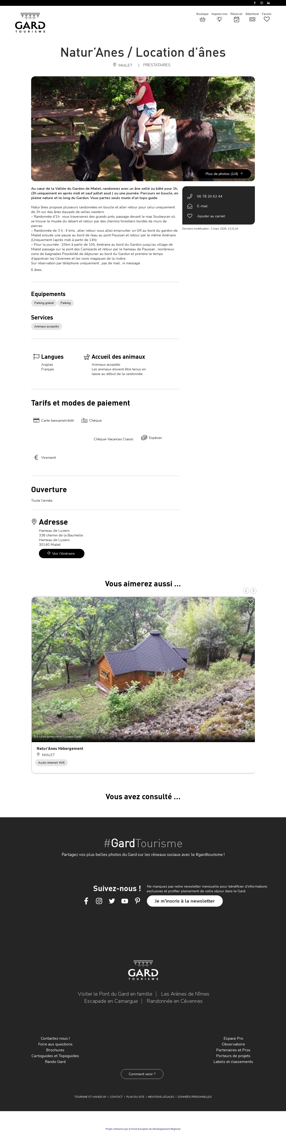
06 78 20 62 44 (209, 196)
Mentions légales (161, 1097)
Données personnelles (195, 1097)
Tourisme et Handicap (90, 1097)
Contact (116, 1097)
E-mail (202, 206)
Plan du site (135, 1097)
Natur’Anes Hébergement (60, 748)
